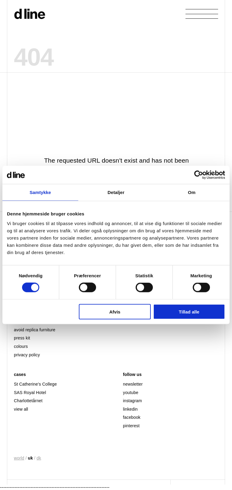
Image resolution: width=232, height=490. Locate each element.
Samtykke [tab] (40, 192)
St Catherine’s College (35, 384)
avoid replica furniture (34, 329)
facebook (131, 417)
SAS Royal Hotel (30, 392)
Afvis (115, 311)
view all (21, 409)
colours (21, 346)
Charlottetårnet (28, 400)
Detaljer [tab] (116, 192)
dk (39, 458)
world (19, 458)
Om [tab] (191, 192)
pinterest (131, 425)
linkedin (130, 409)
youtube (130, 392)
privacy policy (27, 354)
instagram (132, 400)
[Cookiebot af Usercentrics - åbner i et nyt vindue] (198, 175)
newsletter (133, 384)
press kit (22, 338)
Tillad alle (189, 311)
